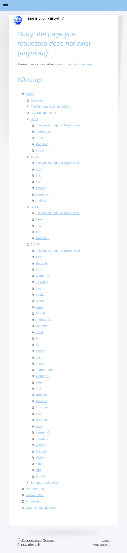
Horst (39, 138)
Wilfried (41, 451)
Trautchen (43, 238)
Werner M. (43, 275)
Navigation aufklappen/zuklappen (63, 5)
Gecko (40, 294)
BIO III (35, 206)
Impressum (34, 501)
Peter (39, 219)
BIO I (34, 119)
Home (30, 94)
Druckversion (29, 540)
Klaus (39, 307)
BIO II (35, 156)
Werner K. (43, 194)
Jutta (39, 257)
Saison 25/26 (35, 495)
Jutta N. (41, 476)
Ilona (39, 269)
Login (105, 540)
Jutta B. (41, 313)
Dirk (38, 169)
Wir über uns (35, 489)
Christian (42, 407)
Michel (40, 457)
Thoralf (40, 188)
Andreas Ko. (44, 369)
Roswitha (42, 282)
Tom (38, 232)
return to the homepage (75, 64)
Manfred (41, 263)
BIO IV (35, 244)
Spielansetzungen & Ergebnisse (58, 125)
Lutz (38, 470)
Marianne (42, 144)
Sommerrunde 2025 (44, 482)
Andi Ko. (41, 200)
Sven (39, 288)
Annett (40, 363)
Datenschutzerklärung (41, 507)
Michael (41, 445)
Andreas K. (43, 131)
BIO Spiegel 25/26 (43, 112)
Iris (38, 181)
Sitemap (49, 540)
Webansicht (101, 544)
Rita (38, 225)
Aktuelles (37, 100)
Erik (38, 175)
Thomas (41, 401)
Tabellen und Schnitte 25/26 (50, 106)
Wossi (40, 150)
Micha (40, 301)
